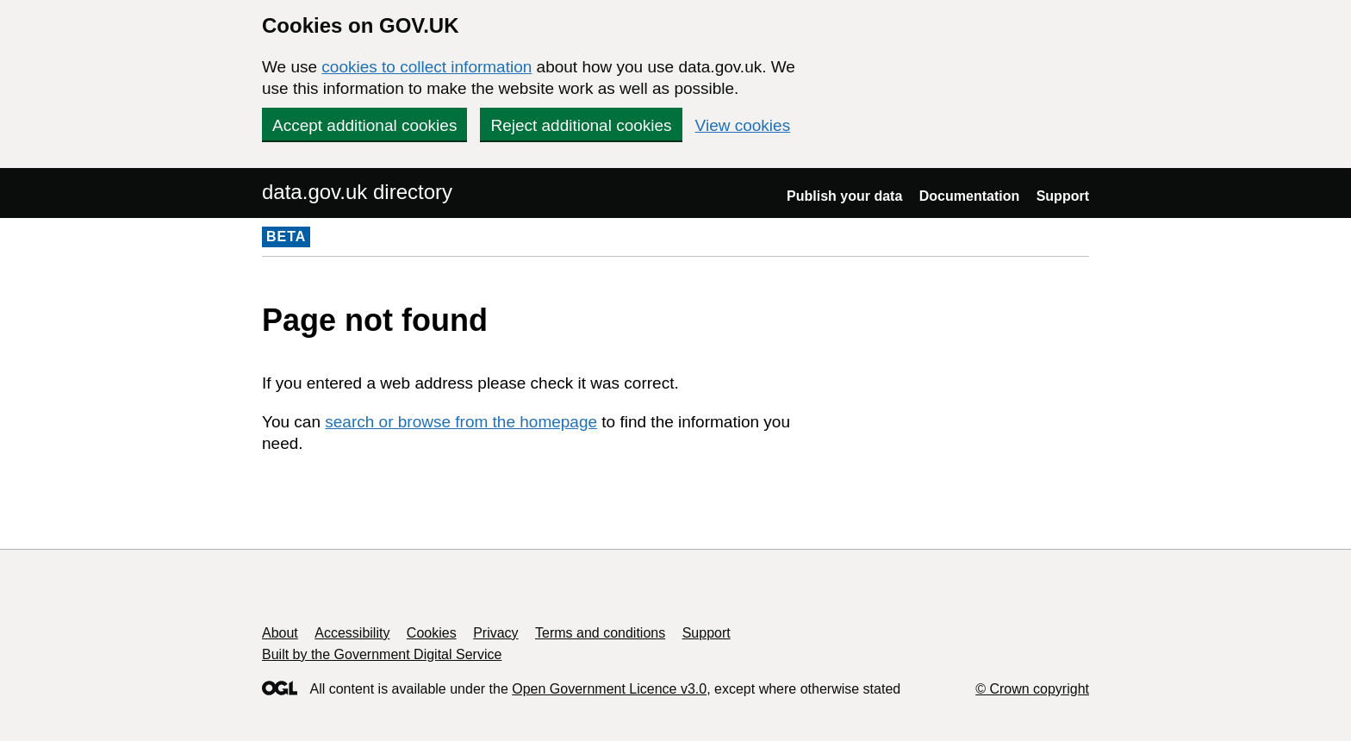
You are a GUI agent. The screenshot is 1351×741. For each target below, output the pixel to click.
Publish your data (844, 196)
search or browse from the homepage (461, 422)
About (280, 633)
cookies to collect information (426, 67)
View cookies (743, 125)
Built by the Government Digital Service (381, 654)
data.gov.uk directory (357, 191)
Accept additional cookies (364, 125)
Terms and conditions (600, 633)
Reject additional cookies (580, 125)
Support (1063, 196)
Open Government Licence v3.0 (609, 689)
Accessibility (351, 633)
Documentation (969, 196)
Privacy (495, 633)
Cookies (432, 633)
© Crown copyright (1032, 689)
